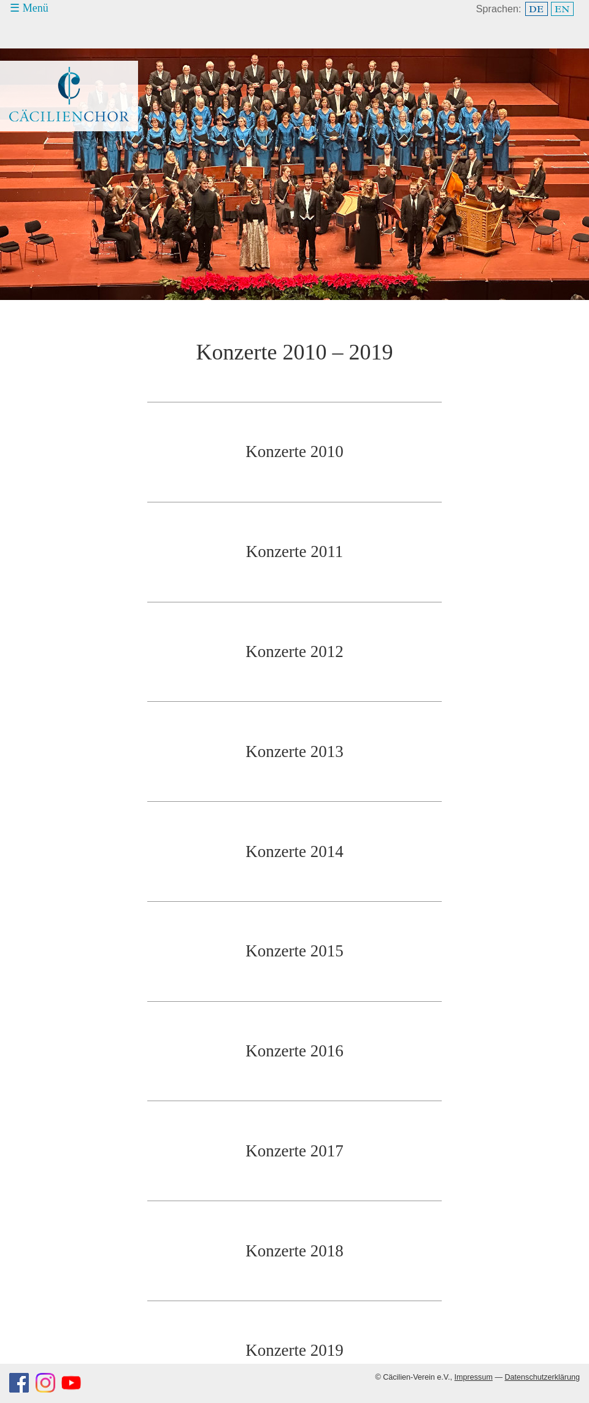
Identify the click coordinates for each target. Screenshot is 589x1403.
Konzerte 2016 (294, 1051)
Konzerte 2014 (294, 851)
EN (562, 8)
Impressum (474, 1377)
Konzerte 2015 (294, 951)
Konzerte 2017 (294, 1151)
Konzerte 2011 (295, 551)
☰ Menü (29, 8)
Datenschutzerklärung (542, 1377)
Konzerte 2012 (294, 651)
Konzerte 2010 (294, 451)
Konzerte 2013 (294, 751)
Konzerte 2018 (294, 1251)
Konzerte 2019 (294, 1350)
